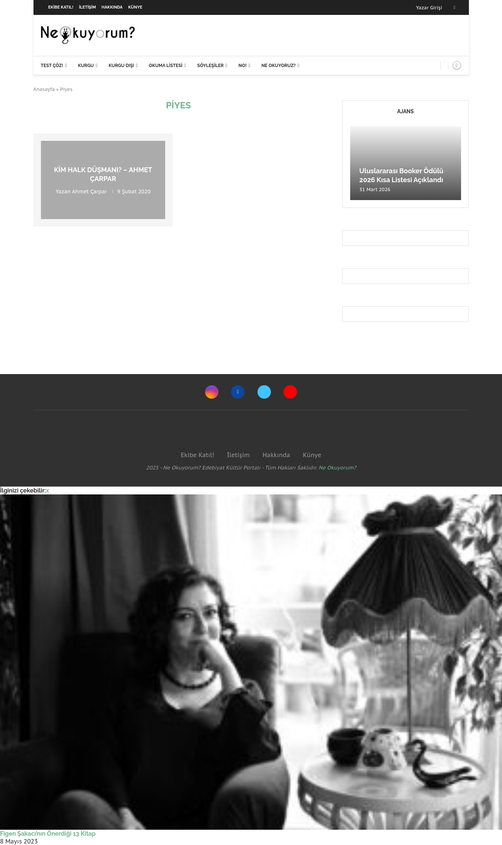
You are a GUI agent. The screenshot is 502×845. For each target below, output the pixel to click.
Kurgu (86, 65)
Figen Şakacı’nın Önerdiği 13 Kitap (48, 833)
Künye (135, 7)
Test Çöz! (52, 65)
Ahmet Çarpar (89, 191)
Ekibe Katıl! (61, 7)
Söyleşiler (210, 65)
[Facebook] (454, 7)
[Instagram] (211, 392)
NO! (243, 65)
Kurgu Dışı (121, 65)
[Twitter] (264, 392)
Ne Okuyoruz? (278, 65)
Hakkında (112, 7)
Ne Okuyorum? (337, 467)
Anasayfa (44, 89)
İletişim (87, 7)
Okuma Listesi (165, 65)
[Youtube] (290, 392)
